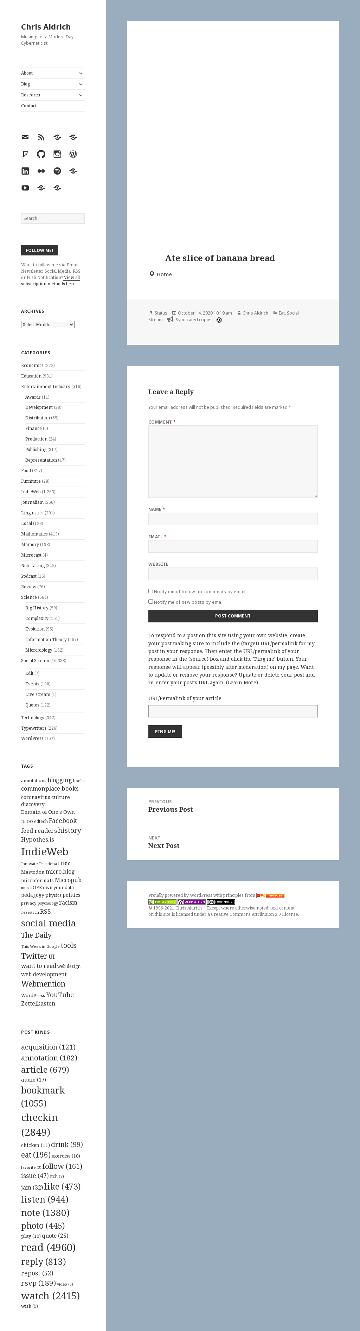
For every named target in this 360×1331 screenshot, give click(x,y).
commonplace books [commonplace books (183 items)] (50, 788)
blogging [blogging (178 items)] (59, 780)
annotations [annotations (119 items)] (33, 780)
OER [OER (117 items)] (37, 887)
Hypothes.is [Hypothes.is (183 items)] (37, 839)
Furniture (31, 481)
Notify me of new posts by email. (189, 602)
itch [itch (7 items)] (57, 1176)
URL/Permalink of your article (184, 698)
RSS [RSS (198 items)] (45, 911)
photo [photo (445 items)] (43, 1225)
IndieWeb (31, 492)
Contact (29, 106)
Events (32, 684)
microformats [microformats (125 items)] (37, 880)
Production (36, 439)
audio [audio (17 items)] (33, 1079)
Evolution (35, 629)
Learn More (242, 682)
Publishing (35, 449)
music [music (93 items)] (26, 887)
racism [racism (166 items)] (68, 902)
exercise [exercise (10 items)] (66, 1156)
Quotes (32, 705)
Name (157, 509)
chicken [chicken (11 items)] (35, 1145)
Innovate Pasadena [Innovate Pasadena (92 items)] (39, 863)
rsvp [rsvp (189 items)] (38, 1283)
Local (26, 523)
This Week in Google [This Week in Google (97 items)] (40, 946)
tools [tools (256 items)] (69, 945)
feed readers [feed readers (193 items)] (39, 830)
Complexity (37, 618)
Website (158, 564)
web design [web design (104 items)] (69, 966)
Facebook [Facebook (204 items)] (63, 820)
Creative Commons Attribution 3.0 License (254, 914)
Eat (282, 313)
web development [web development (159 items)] (44, 974)
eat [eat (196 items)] (36, 1155)
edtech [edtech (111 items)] (41, 821)
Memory (30, 544)
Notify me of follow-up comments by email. (200, 592)
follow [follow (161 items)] (62, 1166)
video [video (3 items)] (65, 1284)
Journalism (32, 502)
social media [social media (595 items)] (48, 923)
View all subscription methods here (50, 280)
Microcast (31, 555)
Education (31, 376)
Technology (32, 718)
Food (26, 471)
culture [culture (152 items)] (60, 796)
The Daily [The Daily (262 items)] (36, 935)
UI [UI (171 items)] (52, 957)
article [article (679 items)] (45, 1069)
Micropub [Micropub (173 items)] (68, 880)
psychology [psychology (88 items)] (48, 903)
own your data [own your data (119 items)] (58, 887)
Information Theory (46, 639)
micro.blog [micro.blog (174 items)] (60, 871)
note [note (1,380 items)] (45, 1212)
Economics (32, 365)
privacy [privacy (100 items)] (29, 903)
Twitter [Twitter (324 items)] (34, 956)
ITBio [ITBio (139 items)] (64, 863)
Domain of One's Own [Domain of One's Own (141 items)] (48, 812)
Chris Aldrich (46, 26)
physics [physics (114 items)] (53, 895)
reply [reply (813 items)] (43, 1261)
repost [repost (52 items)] (37, 1273)
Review (28, 587)
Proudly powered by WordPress (180, 895)
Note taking (33, 566)
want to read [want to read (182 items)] (38, 966)
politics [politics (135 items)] (72, 895)
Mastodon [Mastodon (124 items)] (33, 872)
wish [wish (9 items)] (29, 1306)
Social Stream (35, 661)
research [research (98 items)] (30, 912)
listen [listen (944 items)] (45, 1199)
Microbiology (38, 650)
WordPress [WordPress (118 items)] (33, 995)
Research (30, 95)
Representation (41, 460)
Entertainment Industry (45, 386)
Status (161, 313)
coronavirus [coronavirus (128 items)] (35, 797)
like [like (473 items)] (62, 1186)
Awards (33, 397)
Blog (25, 84)
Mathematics (34, 534)
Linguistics (32, 513)
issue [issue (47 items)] (35, 1176)
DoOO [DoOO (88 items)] (27, 821)
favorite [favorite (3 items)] (31, 1167)
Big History (37, 608)
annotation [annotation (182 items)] (49, 1058)
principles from (253, 895)
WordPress (32, 738)
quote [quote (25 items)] (55, 1236)
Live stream (37, 694)
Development (39, 407)
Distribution (37, 418)
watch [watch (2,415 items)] (50, 1295)
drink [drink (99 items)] (67, 1144)
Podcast (29, 576)
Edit (29, 673)
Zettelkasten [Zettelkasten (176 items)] (38, 1003)
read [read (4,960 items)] (48, 1247)
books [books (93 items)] (78, 780)
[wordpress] (218, 320)
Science (29, 597)
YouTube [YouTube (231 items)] (60, 994)
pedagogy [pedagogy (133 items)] (32, 895)
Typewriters (33, 728)
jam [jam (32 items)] (32, 1187)
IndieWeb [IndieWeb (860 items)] (45, 851)
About (27, 73)
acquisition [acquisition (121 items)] (48, 1047)
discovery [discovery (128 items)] (33, 804)
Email (157, 537)
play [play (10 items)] (31, 1236)
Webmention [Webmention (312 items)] (43, 984)
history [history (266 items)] (69, 830)
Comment (162, 422)
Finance (33, 428)
